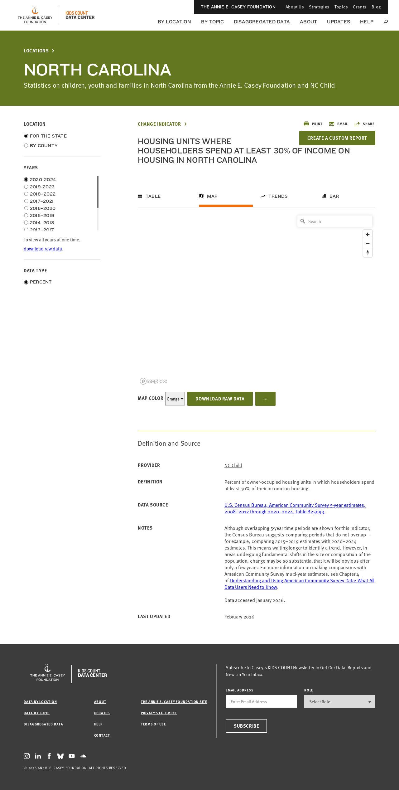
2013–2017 (42, 230)
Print (312, 124)
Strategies (319, 7)
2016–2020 (42, 208)
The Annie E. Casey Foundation (238, 6)
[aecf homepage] (35, 15)
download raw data (43, 248)
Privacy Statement (159, 712)
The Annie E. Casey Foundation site (174, 701)
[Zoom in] (367, 234)
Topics (341, 7)
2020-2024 (43, 179)
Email (338, 124)
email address (240, 690)
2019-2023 (42, 187)
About (308, 22)
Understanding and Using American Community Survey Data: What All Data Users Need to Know (299, 583)
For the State (48, 136)
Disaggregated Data (262, 22)
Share (364, 124)
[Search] (334, 221)
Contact (102, 735)
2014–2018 (42, 222)
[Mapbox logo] (153, 381)
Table (153, 196)
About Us (295, 7)
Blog (376, 7)
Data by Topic (37, 712)
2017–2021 (42, 201)
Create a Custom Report (337, 137)
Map (212, 196)
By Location (174, 22)
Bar (334, 196)
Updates (338, 22)
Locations (36, 50)
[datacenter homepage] (80, 15)
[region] (256, 299)
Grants (359, 7)
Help (366, 22)
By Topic (212, 22)
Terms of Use (153, 724)
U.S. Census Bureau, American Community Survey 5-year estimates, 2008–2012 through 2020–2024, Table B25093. (295, 508)
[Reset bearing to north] (367, 252)
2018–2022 (42, 194)
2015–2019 (42, 215)
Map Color (150, 398)
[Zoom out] (367, 243)
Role (308, 690)
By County (44, 145)
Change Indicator (159, 124)
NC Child (233, 465)
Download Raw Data (219, 398)
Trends (278, 196)
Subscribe (246, 725)
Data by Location (40, 701)
